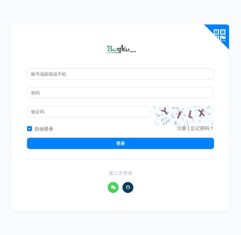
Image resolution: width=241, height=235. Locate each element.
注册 (181, 128)
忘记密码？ (202, 128)
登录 (120, 143)
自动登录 (44, 129)
